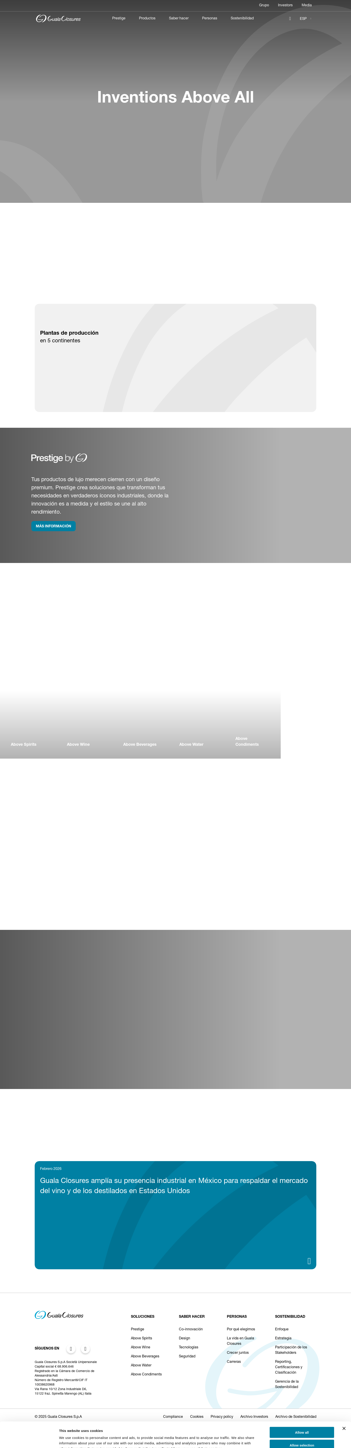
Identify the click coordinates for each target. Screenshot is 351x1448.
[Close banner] (344, 1404)
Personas (209, 19)
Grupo (264, 5)
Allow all (302, 1408)
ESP (303, 19)
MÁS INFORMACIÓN (53, 526)
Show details (236, 1439)
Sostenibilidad (242, 19)
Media (307, 5)
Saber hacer (179, 19)
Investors (285, 5)
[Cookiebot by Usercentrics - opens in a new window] (29, 1439)
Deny (302, 1434)
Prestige (118, 19)
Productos (147, 19)
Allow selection (301, 1421)
